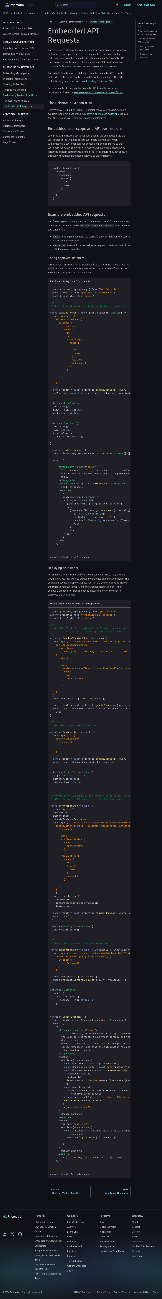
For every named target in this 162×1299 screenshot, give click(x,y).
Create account (146, 4)
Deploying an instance (146, 55)
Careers (136, 1232)
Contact (136, 1227)
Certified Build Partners (143, 1246)
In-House (71, 1241)
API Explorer (105, 1232)
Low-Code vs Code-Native (112, 1251)
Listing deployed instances (147, 48)
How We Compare (75, 1222)
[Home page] (51, 21)
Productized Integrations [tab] (26, 13)
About (135, 1222)
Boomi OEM (72, 1232)
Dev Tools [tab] (126, 13)
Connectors (40, 1246)
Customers (137, 1241)
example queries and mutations (102, 114)
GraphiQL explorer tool (95, 118)
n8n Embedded (74, 1246)
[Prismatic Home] (14, 5)
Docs (102, 1222)
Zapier (70, 1271)
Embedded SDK (107, 1241)
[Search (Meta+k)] (75, 5)
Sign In (127, 4)
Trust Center (138, 1256)
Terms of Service (122, 1292)
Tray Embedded (75, 1261)
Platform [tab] (7, 13)
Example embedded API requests (146, 40)
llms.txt (89, 1292)
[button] (20, 95)
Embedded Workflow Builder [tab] (54, 13)
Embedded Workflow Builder (48, 1241)
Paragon (71, 1256)
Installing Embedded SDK (99, 81)
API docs (69, 114)
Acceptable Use (141, 1292)
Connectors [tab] (113, 13)
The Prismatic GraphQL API (148, 25)
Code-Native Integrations (47, 1236)
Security (136, 1251)
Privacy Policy (103, 1292)
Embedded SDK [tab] (97, 14)
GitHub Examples (108, 1227)
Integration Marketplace (46, 1250)
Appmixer (71, 1227)
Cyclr (69, 1236)
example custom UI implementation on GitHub (98, 92)
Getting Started (107, 1246)
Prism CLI (104, 1236)
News (134, 1236)
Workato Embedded (76, 1266)
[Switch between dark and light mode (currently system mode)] (117, 4)
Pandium (71, 1251)
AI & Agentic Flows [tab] (79, 13)
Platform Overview (44, 1222)
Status (156, 1292)
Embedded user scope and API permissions (148, 32)
